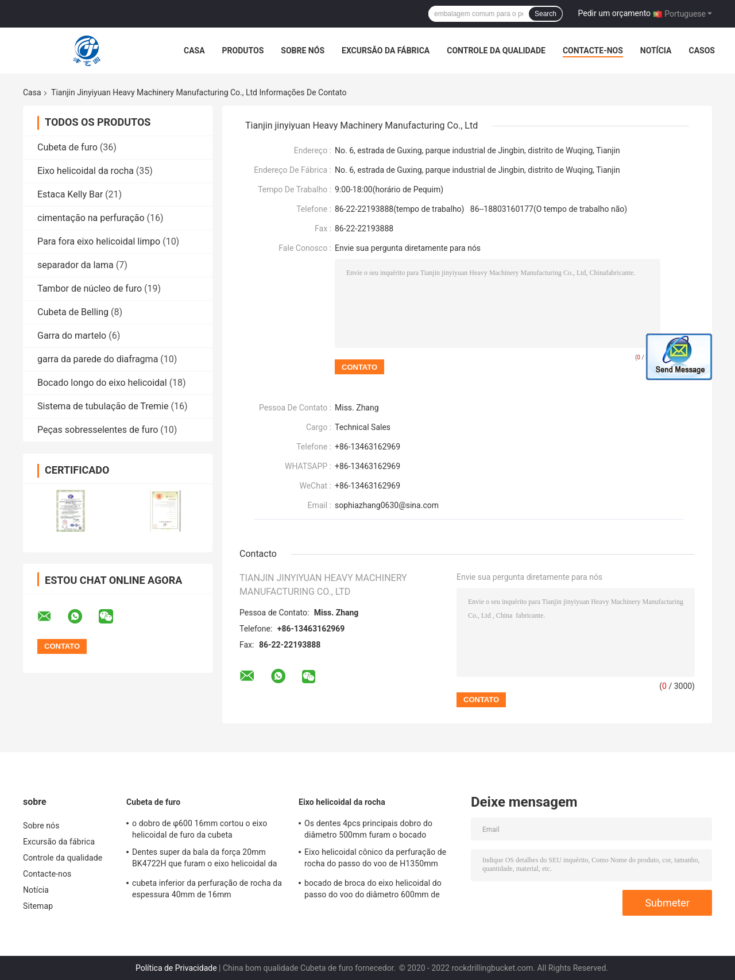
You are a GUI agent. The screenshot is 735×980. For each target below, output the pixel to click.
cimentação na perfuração (91, 217)
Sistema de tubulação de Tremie (102, 406)
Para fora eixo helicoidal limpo (98, 241)
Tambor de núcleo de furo (89, 288)
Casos (701, 50)
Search (545, 14)
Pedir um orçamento (614, 13)
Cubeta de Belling (73, 312)
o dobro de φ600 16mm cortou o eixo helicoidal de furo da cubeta (199, 829)
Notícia (656, 50)
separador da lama (75, 264)
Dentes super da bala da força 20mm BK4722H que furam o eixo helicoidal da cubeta (204, 859)
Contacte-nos (593, 50)
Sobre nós (302, 50)
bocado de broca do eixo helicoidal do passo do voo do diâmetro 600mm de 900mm (373, 890)
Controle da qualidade (496, 50)
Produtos (243, 50)
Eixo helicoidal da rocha (85, 170)
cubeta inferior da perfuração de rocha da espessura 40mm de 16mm (207, 888)
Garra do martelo (71, 335)
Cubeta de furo (67, 147)
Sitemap (38, 906)
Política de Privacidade (176, 968)
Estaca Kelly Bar (70, 194)
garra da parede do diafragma (97, 359)
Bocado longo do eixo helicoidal (102, 382)
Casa (194, 50)
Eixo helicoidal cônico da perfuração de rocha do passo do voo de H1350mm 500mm (375, 859)
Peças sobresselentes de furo (97, 429)
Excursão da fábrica (386, 50)
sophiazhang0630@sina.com (387, 505)
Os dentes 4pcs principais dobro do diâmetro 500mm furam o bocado (368, 829)
